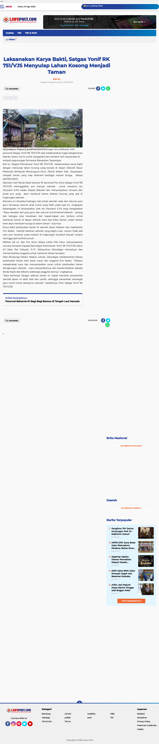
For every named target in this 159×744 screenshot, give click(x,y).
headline (91, 714)
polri (89, 717)
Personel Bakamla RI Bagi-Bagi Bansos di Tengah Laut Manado (42, 301)
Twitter (26, 725)
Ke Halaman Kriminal (131, 446)
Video (12, 39)
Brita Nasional (117, 438)
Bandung (46, 714)
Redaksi (141, 714)
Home (9, 6)
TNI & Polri (31, 33)
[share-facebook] (98, 88)
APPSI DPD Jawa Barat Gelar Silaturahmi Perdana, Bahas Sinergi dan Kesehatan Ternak (123, 545)
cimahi (68, 714)
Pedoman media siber (147, 725)
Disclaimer (142, 717)
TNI (19, 33)
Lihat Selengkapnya (131, 601)
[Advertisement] (131, 410)
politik (67, 717)
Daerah (112, 500)
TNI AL (68, 721)
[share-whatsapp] (108, 88)
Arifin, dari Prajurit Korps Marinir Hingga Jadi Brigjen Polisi (122, 588)
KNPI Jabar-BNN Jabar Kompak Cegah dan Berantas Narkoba (123, 573)
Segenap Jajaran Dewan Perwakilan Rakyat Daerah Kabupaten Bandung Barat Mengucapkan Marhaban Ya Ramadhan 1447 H (122, 559)
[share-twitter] (103, 88)
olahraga (46, 717)
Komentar (11, 88)
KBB (112, 714)
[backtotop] (79, 703)
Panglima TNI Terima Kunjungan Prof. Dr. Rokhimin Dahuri (122, 531)
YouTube (32, 725)
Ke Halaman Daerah (131, 508)
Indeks (10, 33)
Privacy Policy (143, 721)
